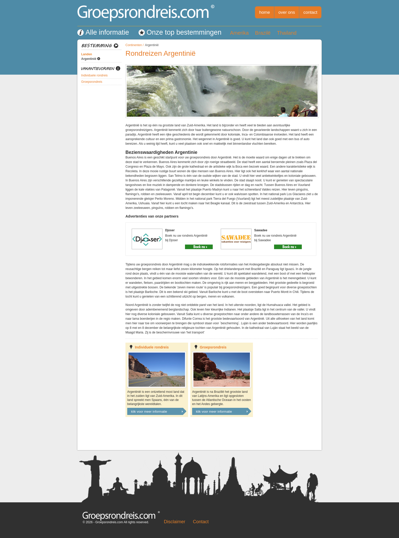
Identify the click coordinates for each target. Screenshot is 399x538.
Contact (201, 521)
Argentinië (88, 59)
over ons (286, 12)
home (264, 12)
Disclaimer (174, 521)
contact (310, 12)
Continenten (133, 45)
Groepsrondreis (91, 82)
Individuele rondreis (94, 75)
